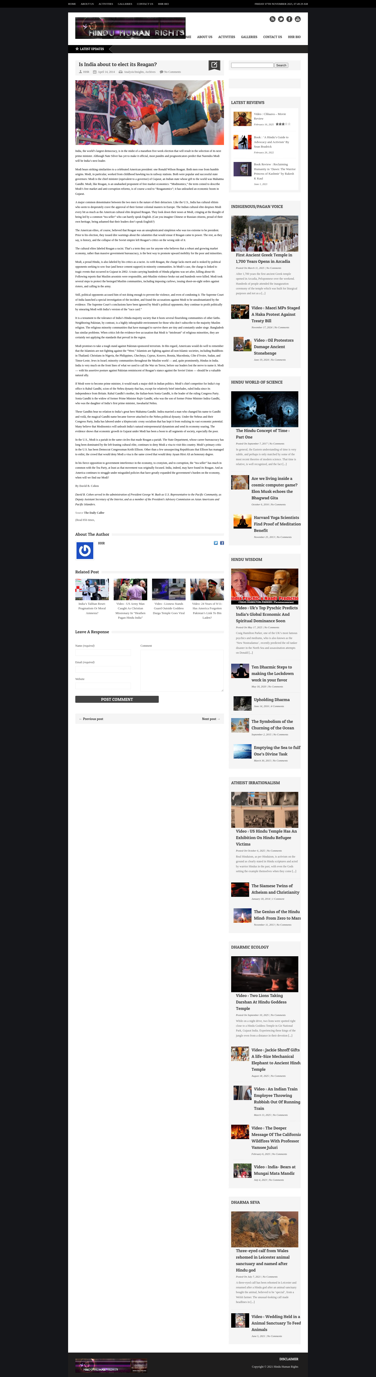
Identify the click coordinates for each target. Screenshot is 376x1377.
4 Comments (277, 706)
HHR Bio (163, 3)
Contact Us (145, 3)
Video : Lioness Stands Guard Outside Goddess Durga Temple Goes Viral (169, 608)
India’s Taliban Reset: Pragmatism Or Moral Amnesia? (92, 608)
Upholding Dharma (272, 699)
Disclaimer (288, 1359)
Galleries (125, 3)
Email (84, 662)
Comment (146, 645)
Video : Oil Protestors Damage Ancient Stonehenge (274, 347)
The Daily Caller (94, 512)
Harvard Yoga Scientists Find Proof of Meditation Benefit (277, 524)
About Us (87, 3)
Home (72, 3)
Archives (150, 72)
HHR (101, 543)
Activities (106, 3)
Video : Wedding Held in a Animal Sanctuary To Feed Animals (276, 1323)
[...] (263, 293)
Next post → (211, 719)
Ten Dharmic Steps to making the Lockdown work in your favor (273, 673)
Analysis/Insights (134, 72)
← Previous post (91, 719)
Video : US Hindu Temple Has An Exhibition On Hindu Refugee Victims (266, 838)
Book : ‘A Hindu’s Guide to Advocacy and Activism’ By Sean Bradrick (271, 141)
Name (84, 645)
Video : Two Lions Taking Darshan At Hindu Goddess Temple (261, 1002)
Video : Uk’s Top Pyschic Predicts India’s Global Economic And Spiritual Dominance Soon (267, 614)
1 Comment (278, 898)
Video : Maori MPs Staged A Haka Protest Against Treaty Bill (276, 314)
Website (79, 679)
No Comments (172, 72)
